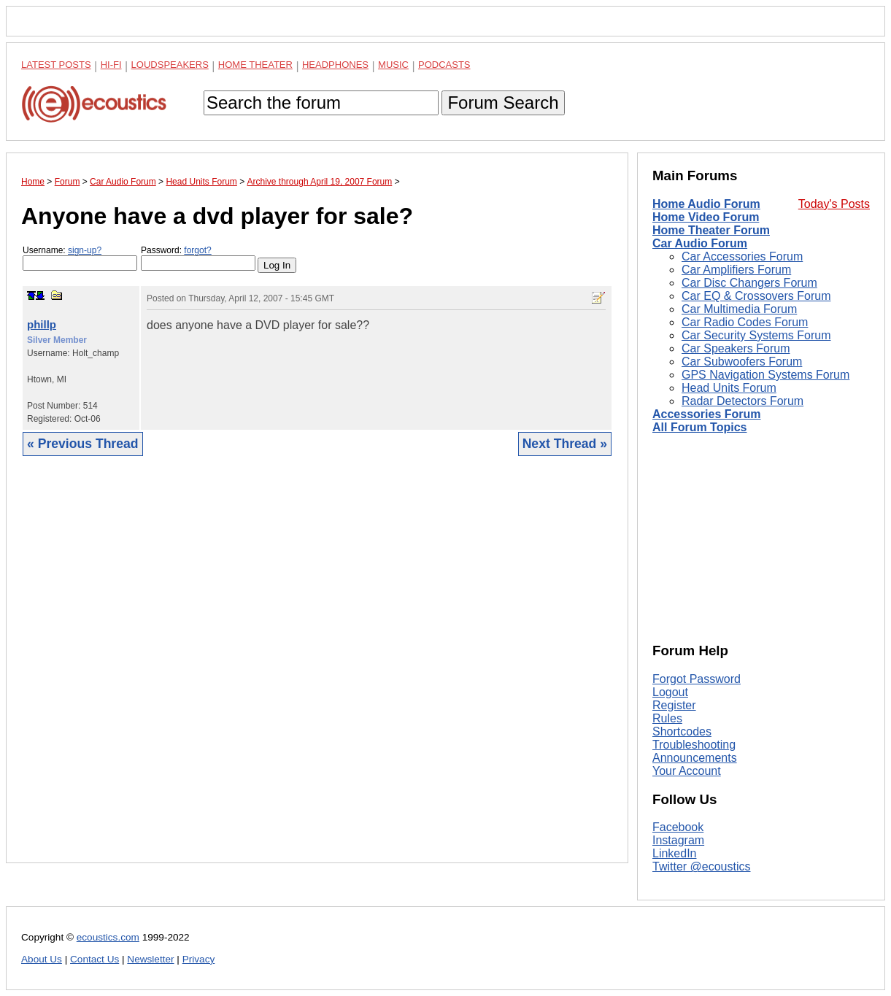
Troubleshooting (694, 744)
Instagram (678, 840)
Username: (80, 258)
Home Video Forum (705, 217)
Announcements (694, 758)
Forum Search (502, 102)
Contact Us (94, 959)
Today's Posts (834, 204)
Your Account (686, 771)
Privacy (198, 959)
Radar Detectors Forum (742, 401)
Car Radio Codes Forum (745, 322)
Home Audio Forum (706, 204)
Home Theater (255, 64)
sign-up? (84, 250)
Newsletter (150, 959)
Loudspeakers (170, 64)
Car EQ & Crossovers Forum (756, 296)
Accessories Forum (706, 414)
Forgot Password (696, 679)
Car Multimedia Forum (739, 309)
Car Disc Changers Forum (749, 283)
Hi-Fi (111, 64)
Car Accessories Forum (742, 256)
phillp (41, 324)
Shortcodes (681, 731)
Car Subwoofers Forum (742, 361)
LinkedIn (674, 853)
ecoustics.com (108, 937)
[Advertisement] (317, 670)
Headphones (335, 64)
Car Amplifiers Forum (736, 269)
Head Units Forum (729, 388)
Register (674, 705)
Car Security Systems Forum (756, 335)
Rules (667, 718)
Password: (198, 258)
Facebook (677, 827)
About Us (41, 959)
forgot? (197, 250)
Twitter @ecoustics (701, 866)
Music (393, 64)
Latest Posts (56, 64)
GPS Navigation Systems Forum (765, 374)
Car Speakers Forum (736, 348)
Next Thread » (564, 443)
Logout (670, 692)
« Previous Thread (83, 443)
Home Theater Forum (711, 230)
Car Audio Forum (699, 243)
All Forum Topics (699, 427)
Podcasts (444, 64)
